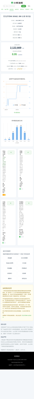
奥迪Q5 (10, 258)
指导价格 (15, 34)
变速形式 (15, 29)
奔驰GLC (24, 268)
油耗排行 (17, 9)
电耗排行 (22, 9)
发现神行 (9, 273)
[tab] (8, 173)
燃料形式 (16, 32)
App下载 (6, 9)
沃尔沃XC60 (24, 258)
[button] (11, 152)
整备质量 (15, 37)
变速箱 (13, 26)
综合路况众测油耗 (17, 51)
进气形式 (15, 23)
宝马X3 (24, 263)
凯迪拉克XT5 (9, 263)
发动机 (13, 20)
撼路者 (10, 278)
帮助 (32, 9)
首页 (2, 9)
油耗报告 (12, 9)
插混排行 (27, 9)
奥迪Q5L (9, 268)
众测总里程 (17, 44)
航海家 (24, 273)
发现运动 (24, 278)
